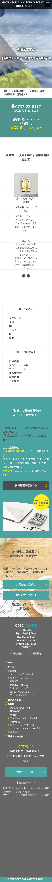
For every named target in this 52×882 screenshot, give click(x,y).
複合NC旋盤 (15, 373)
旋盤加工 (14, 671)
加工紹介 (12, 667)
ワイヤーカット (17, 369)
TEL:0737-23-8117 (26, 595)
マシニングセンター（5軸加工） (25, 718)
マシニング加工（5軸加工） (22, 674)
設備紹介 (12, 704)
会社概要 (17, 653)
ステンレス (15, 318)
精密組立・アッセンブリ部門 (17, 792)
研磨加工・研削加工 (19, 685)
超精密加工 (15, 377)
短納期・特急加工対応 (20, 692)
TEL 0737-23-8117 (26, 637)
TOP (6, 91)
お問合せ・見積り (26, 584)
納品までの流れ (15, 736)
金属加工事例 (17, 91)
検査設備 (14, 732)
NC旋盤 (13, 715)
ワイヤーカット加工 (19, 678)
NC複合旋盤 (15, 711)
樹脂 (11, 337)
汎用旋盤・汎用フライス (21, 708)
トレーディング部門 (39, 788)
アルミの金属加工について (22, 695)
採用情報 (37, 653)
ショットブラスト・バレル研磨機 (25, 728)
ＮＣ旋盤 (14, 381)
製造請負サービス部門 (38, 795)
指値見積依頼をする (26, 485)
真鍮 (11, 322)
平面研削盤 (15, 721)
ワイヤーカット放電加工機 (22, 725)
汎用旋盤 (14, 361)
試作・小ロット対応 (19, 688)
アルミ (12, 330)
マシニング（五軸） (20, 365)
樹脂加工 (14, 681)
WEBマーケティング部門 (15, 795)
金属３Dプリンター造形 (14, 788)
